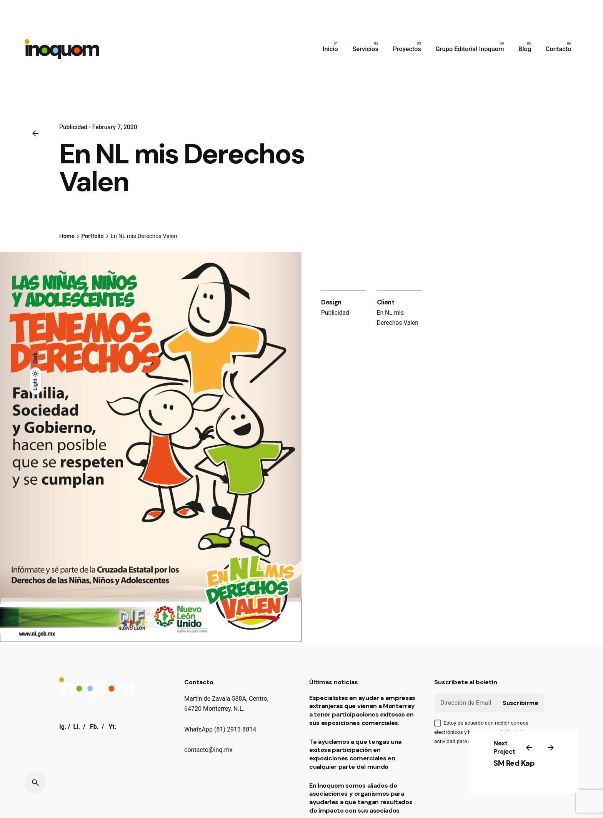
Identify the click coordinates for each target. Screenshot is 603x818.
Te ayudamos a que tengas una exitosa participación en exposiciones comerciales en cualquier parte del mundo (355, 754)
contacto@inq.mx (208, 749)
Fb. (94, 726)
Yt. (112, 726)
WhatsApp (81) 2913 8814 (220, 729)
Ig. (63, 726)
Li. (76, 726)
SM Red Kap (514, 763)
